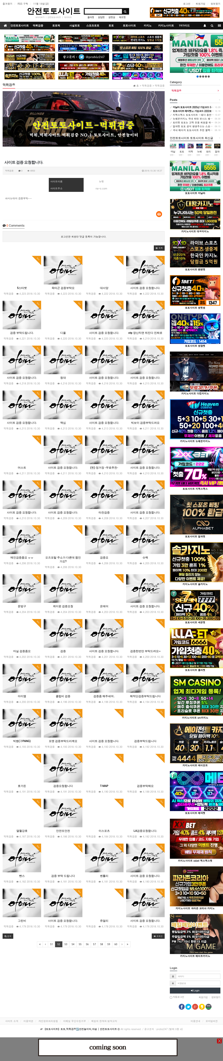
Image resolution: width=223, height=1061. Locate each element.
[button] (159, 248)
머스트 (22, 467)
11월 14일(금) (41, 3)
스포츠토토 (92, 25)
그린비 (22, 920)
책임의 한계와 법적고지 (104, 1021)
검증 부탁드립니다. (22, 332)
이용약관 (28, 1021)
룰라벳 (90, 17)
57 (94, 944)
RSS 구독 (23, 3)
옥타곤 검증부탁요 (63, 288)
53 (65, 944)
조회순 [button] (158, 936)
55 (80, 944)
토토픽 (56, 25)
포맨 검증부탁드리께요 (63, 741)
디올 (63, 332)
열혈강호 (22, 830)
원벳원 (111, 17)
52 (58, 944)
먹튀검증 (38, 25)
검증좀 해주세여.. (104, 696)
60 (115, 944)
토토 (111, 25)
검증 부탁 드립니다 (63, 875)
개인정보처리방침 (48, 1021)
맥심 (63, 422)
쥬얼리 (104, 920)
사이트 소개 (11, 1021)
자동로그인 (177, 997)
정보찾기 (215, 3)
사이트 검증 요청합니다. (145, 288)
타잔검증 (104, 512)
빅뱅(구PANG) (22, 741)
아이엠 (22, 696)
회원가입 (200, 3)
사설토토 (74, 25)
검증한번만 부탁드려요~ (145, 651)
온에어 (104, 606)
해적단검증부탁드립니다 (145, 696)
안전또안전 (63, 830)
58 (101, 944)
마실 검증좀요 (22, 651)
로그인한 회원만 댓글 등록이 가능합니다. (83, 236)
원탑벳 (101, 17)
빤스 (22, 875)
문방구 (22, 606)
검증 (63, 651)
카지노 (148, 25)
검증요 (104, 557)
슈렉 (145, 557)
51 (51, 944)
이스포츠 (104, 830)
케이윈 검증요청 (63, 606)
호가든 (22, 786)
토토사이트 (129, 25)
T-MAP (104, 786)
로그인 (186, 3)
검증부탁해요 (145, 786)
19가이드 (68, 17)
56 (87, 944)
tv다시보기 (40, 17)
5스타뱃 (22, 288)
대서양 (104, 288)
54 (73, 944)
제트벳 (122, 17)
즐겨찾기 (7, 3)
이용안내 (195, 1021)
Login (195, 990)
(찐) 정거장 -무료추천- (104, 467)
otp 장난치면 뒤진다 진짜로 (145, 332)
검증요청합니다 (63, 786)
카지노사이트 (166, 25)
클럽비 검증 (63, 696)
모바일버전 (212, 1021)
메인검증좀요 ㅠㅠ (21, 557)
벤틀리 (104, 875)
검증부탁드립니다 (145, 741)
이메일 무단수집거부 (74, 1021)
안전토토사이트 (53, 11)
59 (108, 944)
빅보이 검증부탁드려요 (145, 422)
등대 (63, 377)
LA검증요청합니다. (145, 830)
